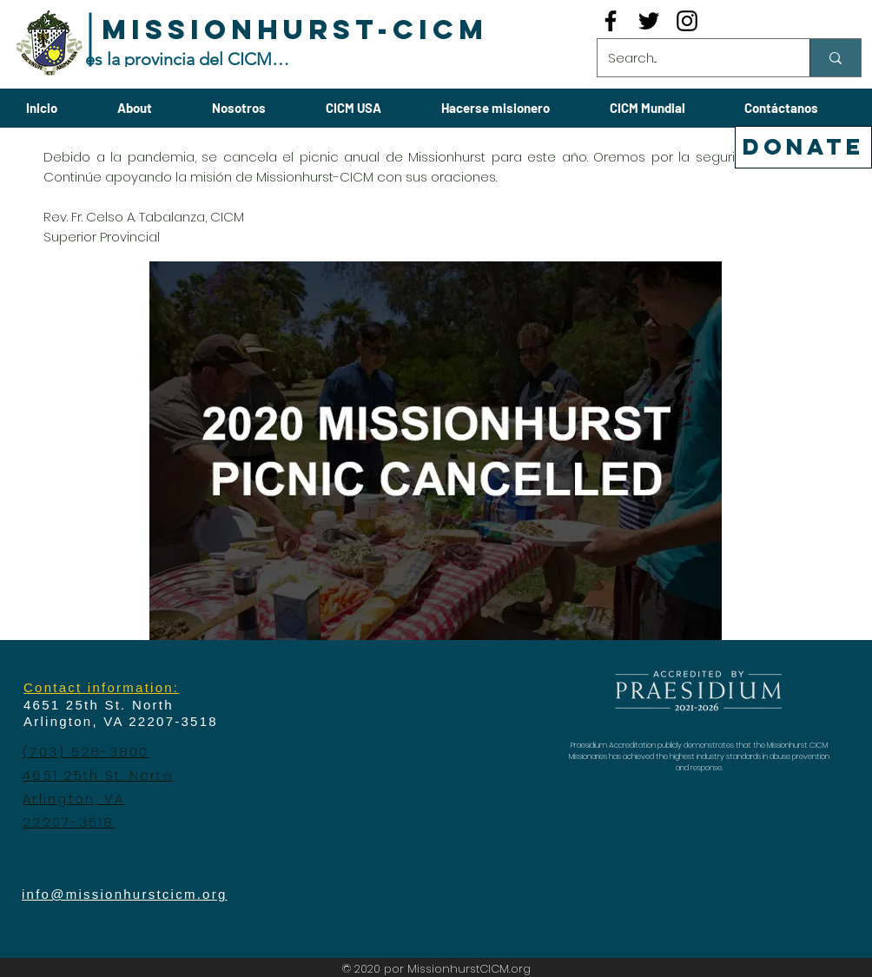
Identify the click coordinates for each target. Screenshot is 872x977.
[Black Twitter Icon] (649, 21)
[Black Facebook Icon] (610, 21)
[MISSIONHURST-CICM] (295, 30)
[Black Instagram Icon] (687, 21)
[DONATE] (803, 147)
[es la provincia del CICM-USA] (188, 59)
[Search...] (690, 57)
